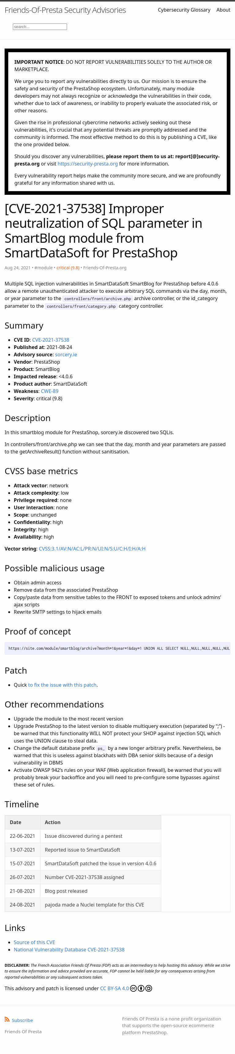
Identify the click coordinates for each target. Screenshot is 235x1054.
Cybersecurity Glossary (184, 9)
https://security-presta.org (88, 163)
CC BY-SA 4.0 (126, 988)
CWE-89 (49, 391)
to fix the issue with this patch (62, 684)
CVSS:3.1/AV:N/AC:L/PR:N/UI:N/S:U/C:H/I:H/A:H (92, 548)
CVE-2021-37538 (50, 339)
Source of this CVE (34, 942)
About (223, 9)
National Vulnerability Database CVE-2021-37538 (69, 949)
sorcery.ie (66, 354)
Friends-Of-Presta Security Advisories (65, 9)
